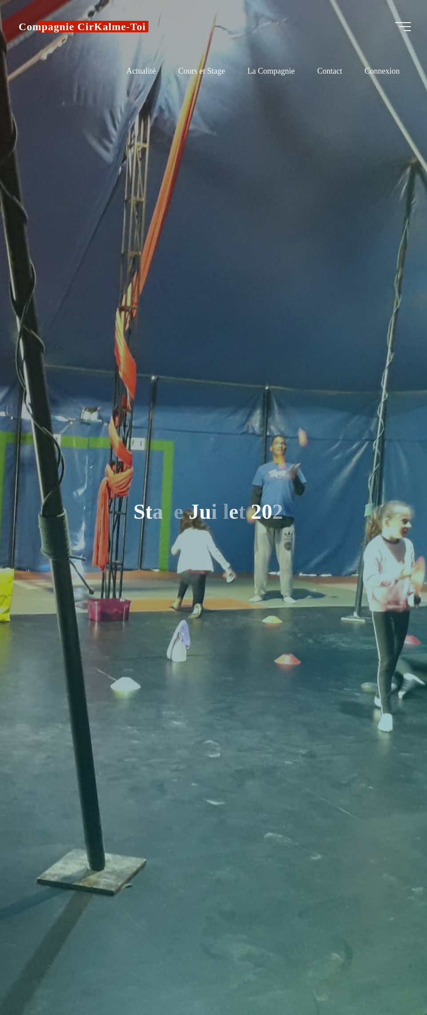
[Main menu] (403, 26)
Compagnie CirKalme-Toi (82, 26)
